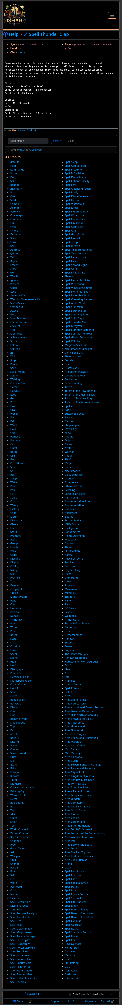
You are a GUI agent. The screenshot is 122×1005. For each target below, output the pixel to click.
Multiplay (70, 593)
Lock (13, 291)
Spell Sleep (71, 162)
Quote (14, 253)
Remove (15, 436)
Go (12, 272)
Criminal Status (19, 383)
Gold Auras (71, 970)
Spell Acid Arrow (20, 944)
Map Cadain (72, 749)
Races (68, 604)
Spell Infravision (74, 173)
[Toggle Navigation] (112, 15)
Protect (14, 284)
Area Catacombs (74, 722)
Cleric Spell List (74, 352)
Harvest (15, 391)
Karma (69, 555)
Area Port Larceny (75, 703)
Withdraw (16, 619)
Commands (17, 169)
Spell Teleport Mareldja (78, 249)
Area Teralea (72, 848)
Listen (13, 696)
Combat (69, 543)
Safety (14, 375)
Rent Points (71, 497)
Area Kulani (71, 760)
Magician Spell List (76, 345)
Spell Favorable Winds (78, 295)
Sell (12, 875)
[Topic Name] (28, 141)
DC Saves (70, 608)
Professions (72, 368)
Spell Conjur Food (75, 166)
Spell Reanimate (74, 871)
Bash (13, 730)
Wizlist (68, 581)
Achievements (18, 337)
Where (14, 230)
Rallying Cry (17, 791)
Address (15, 249)
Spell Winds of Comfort (78, 288)
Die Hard (15, 783)
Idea (13, 814)
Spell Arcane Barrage (22, 936)
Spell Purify (71, 192)
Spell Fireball (72, 238)
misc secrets (72, 978)
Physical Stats (73, 944)
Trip (12, 726)
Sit (11, 471)
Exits (13, 314)
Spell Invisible (18, 982)
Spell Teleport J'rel (75, 253)
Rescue (14, 738)
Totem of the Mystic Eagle (80, 394)
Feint (13, 768)
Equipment (16, 219)
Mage (68, 463)
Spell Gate (71, 268)
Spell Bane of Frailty (76, 909)
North (13, 268)
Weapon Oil (17, 307)
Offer (13, 604)
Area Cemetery (73, 802)
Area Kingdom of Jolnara (79, 776)
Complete (16, 204)
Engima (69, 650)
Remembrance (73, 635)
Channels (15, 841)
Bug (12, 806)
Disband (15, 558)
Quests (14, 196)
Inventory (16, 188)
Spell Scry (16, 909)
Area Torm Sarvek (75, 783)
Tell (12, 257)
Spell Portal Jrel (19, 951)
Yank (13, 551)
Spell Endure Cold (20, 963)
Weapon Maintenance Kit (25, 299)
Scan (13, 238)
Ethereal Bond (73, 486)
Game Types (17, 848)
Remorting (71, 627)
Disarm (14, 741)
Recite (14, 452)
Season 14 (33, 993)
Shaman (22, 52)
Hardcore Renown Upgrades (81, 661)
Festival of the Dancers (78, 623)
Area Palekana (73, 757)
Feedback (70, 539)
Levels (14, 650)
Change (15, 863)
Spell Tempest (73, 242)
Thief (68, 459)
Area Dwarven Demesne (79, 711)
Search (57, 141)
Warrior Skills (18, 795)
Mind (68, 600)
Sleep (13, 478)
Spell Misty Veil (73, 326)
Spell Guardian (73, 924)
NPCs (68, 432)
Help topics (71, 692)
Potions (69, 509)
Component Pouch (76, 375)
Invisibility (71, 429)
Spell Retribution (20, 902)
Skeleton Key (18, 295)
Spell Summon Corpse (78, 932)
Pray (13, 844)
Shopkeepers (72, 425)
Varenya (15, 211)
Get (12, 398)
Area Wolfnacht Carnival (79, 837)
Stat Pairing (72, 963)
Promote (15, 535)
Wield (13, 425)
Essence (69, 642)
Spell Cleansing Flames (78, 299)
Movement (71, 589)
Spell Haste (71, 261)
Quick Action (72, 551)
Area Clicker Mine (75, 822)
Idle (67, 677)
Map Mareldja (73, 753)
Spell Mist (16, 924)
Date (13, 642)
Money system (18, 596)
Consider (15, 646)
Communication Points (78, 501)
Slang (68, 669)
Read (13, 623)
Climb (13, 711)
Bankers (70, 421)
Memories (16, 333)
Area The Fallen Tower (78, 806)
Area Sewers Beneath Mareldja (83, 764)
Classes (69, 444)
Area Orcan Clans (75, 810)
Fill (12, 494)
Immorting (71, 577)
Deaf (67, 665)
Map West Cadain (75, 745)
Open (13, 288)
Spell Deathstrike (75, 272)
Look (13, 242)
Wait (13, 356)
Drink (13, 421)
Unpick (14, 688)
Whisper (15, 856)
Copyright (16, 589)
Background (72, 528)
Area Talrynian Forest (77, 787)
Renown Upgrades (76, 658)
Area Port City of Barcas (79, 856)
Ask (12, 852)
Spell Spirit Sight (74, 318)
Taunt (13, 780)
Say (12, 246)
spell (22, 149)
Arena (68, 863)
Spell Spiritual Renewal (78, 333)
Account (15, 326)
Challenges (17, 215)
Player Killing (72, 570)
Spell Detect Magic (21, 928)
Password (16, 886)
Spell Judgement (20, 955)
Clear (71, 141)
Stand (13, 467)
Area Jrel (70, 841)
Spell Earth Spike (20, 940)
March (14, 547)
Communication (74, 505)
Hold (13, 429)
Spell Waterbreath (21, 970)
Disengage (16, 669)
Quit (12, 223)
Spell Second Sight (76, 265)
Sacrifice (70, 566)
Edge (68, 410)
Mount (14, 516)
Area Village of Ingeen (78, 791)
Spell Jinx (70, 940)
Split (13, 181)
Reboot (14, 185)
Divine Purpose (19, 905)
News (13, 799)
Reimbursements (75, 535)
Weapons (70, 616)
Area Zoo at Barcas (76, 860)
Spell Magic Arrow (21, 932)
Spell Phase (71, 890)
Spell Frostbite (73, 169)
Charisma (70, 951)
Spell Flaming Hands (22, 974)
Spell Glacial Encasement (79, 337)
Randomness (72, 532)
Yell (12, 825)
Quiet (13, 818)
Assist (13, 734)
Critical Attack (73, 684)
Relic (67, 631)
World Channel (19, 829)
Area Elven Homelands (78, 825)
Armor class (72, 619)
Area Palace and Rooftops (80, 768)
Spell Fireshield (74, 223)
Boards (69, 516)
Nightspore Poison (21, 680)
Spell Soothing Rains (77, 314)
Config (14, 566)
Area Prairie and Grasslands (81, 738)
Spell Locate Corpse (76, 894)
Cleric (68, 467)
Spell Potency (73, 688)
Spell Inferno (72, 246)
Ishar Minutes (18, 318)
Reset (13, 635)
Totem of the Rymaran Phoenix (83, 402)
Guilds (14, 593)
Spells (68, 406)
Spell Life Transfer (75, 902)
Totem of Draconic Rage (79, 398)
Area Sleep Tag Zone (77, 734)
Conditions (16, 463)
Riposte (14, 776)
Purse (13, 192)
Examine (15, 234)
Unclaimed (16, 608)
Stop (13, 360)
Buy (12, 871)
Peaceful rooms (74, 558)
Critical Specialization (22, 787)
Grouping (70, 478)
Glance (14, 524)
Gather (14, 387)
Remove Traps (18, 719)
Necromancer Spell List (78, 349)
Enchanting (71, 379)
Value (13, 883)
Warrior (69, 452)
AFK (67, 673)
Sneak (13, 654)
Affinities (70, 680)
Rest (12, 474)
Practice (15, 577)
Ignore (14, 280)
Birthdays (70, 974)
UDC (67, 966)
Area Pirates (72, 814)
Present (14, 413)
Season (69, 646)
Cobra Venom (18, 684)
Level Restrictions (75, 494)
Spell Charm (72, 230)
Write (13, 627)
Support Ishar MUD (61, 1001)
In (11, 352)
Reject (14, 539)
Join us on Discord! (99, 1001)
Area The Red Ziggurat (78, 852)
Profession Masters (76, 371)
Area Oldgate (73, 799)
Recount (15, 440)
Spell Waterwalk (74, 204)
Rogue (68, 455)
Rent (13, 600)
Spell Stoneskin (74, 307)
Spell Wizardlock (74, 215)
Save (13, 368)
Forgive (69, 562)
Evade (13, 764)
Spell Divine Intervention (79, 196)
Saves (68, 612)
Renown (70, 638)
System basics (73, 520)
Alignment (71, 513)
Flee (12, 459)
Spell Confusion (74, 227)
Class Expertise (74, 474)
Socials (69, 360)
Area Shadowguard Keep (79, 780)
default (14, 162)
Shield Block (17, 722)
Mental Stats (72, 947)
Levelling (70, 490)
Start (13, 200)
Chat (13, 513)
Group (14, 543)
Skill (12, 574)
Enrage (14, 772)
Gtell (13, 860)
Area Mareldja (73, 741)
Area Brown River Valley (79, 719)
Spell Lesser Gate (75, 219)
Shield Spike (17, 303)
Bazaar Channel (19, 833)
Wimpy (14, 505)
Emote (14, 265)
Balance (15, 612)
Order (13, 555)
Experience (71, 482)
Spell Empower (73, 875)
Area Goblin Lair (74, 730)
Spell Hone (71, 936)
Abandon (15, 207)
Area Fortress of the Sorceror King (85, 833)
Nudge (14, 570)
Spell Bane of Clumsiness (80, 913)
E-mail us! (22, 1001)
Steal (13, 692)
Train (13, 581)
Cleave (14, 749)
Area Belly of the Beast (78, 844)
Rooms (69, 436)
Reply (13, 261)
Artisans (70, 585)
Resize (14, 867)
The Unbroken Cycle (77, 654)
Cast (13, 444)
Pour (13, 490)
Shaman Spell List (27, 130)
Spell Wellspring (74, 284)
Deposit (15, 616)
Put (12, 402)
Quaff (13, 448)
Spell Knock (71, 207)
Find (12, 715)
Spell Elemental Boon (77, 291)
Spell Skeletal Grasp (76, 883)
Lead (13, 528)
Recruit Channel (19, 837)
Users (68, 867)
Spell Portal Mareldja (22, 947)
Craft (68, 364)
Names (14, 894)
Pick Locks (16, 673)
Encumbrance (18, 322)
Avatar (69, 448)
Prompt (14, 173)
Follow (14, 345)
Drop (13, 406)
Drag (13, 177)
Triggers (70, 596)
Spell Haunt (71, 886)
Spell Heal (16, 921)
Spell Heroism (73, 200)
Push (13, 631)
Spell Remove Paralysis (23, 913)
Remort (14, 585)
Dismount (16, 520)
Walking (15, 379)
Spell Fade (71, 879)
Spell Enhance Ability (77, 181)
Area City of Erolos (76, 772)
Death (68, 959)
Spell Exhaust (73, 921)
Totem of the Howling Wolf (80, 391)
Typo (13, 810)
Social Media (17, 371)
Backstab (15, 703)
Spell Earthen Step (76, 310)
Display (14, 562)
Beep (13, 486)
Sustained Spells (74, 413)
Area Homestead (75, 726)
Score (13, 341)
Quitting (15, 349)
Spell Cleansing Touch (78, 188)
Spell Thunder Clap (76, 322)
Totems (69, 387)
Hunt (13, 757)
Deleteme (16, 898)
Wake (13, 482)
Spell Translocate (20, 917)
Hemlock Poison (20, 677)
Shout (13, 822)
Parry (13, 745)
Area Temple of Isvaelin (78, 795)
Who (13, 227)
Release (69, 417)
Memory (70, 955)
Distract (15, 707)
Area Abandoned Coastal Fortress (85, 707)
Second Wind (18, 753)
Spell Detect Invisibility (23, 978)
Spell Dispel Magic (75, 177)
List (12, 879)
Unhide (14, 665)
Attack (14, 310)
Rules (68, 574)
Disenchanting (73, 383)
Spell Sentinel (73, 898)
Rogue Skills (17, 699)
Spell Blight (71, 905)
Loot (13, 394)
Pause (13, 364)
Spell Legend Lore (75, 257)
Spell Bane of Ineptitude (79, 917)
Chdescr (15, 890)
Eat (12, 417)
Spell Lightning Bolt (76, 211)
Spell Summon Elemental (80, 330)
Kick (12, 760)
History (14, 509)
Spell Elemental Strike (78, 280)
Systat (13, 638)
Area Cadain (72, 818)
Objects (69, 440)
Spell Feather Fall (20, 966)
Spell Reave (71, 928)
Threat (69, 547)
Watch (14, 276)
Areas (68, 696)
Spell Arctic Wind (75, 303)
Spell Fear (70, 185)
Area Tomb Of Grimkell (78, 829)
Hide (13, 661)
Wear (13, 432)
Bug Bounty (17, 802)
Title (12, 330)
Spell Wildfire (72, 341)
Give (13, 410)
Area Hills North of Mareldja (81, 715)
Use (12, 455)
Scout (13, 532)
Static (13, 497)
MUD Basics (35, 149)
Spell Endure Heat (21, 959)
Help (13, 166)
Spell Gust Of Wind (76, 234)
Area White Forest (75, 699)
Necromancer (73, 471)
